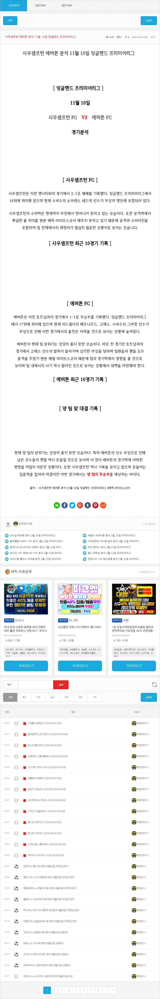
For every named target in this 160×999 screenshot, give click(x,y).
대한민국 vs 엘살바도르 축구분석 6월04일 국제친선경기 (50, 921)
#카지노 (19, 650)
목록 (10, 20)
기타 (95, 697)
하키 (81, 697)
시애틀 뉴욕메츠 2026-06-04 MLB (44, 723)
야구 (38, 697)
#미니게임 (135, 653)
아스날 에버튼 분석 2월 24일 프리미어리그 (32, 535)
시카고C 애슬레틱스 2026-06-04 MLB (46, 811)
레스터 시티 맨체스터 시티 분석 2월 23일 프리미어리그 (37, 553)
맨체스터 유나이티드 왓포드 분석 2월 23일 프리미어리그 (37, 547)
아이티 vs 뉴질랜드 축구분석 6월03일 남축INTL (45, 932)
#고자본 (145, 653)
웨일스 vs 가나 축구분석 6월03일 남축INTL (43, 943)
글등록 (149, 20)
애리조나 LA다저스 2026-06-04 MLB (46, 855)
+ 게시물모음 (149, 523)
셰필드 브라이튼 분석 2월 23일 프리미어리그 (112, 535)
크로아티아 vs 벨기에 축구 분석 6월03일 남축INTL (47, 965)
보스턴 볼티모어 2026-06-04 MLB (44, 745)
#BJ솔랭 (118, 650)
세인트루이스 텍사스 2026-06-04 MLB (47, 800)
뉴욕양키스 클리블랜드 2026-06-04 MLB (48, 756)
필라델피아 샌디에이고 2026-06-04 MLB (48, 734)
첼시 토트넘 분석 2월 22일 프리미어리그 (109, 553)
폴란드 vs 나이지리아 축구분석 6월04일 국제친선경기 (49, 899)
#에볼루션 (30, 650)
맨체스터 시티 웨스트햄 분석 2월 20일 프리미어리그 (115, 559)
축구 (24, 697)
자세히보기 (26, 666)
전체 (10, 697)
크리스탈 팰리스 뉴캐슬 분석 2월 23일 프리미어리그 (37, 559)
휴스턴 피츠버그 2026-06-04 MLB (44, 822)
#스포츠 (10, 650)
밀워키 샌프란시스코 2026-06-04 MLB (47, 789)
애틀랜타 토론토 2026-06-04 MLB (44, 778)
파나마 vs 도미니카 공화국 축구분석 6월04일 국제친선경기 (51, 910)
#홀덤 (22, 653)
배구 (66, 697)
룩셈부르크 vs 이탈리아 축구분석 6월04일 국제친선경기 (50, 888)
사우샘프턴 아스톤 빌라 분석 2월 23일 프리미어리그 (115, 541)
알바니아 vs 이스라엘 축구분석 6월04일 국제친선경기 (49, 877)
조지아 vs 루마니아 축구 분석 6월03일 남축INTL (46, 954)
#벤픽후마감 (130, 650)
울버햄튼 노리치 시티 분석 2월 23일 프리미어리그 (36, 541)
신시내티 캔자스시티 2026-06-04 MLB (47, 767)
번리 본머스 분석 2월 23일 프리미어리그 (109, 547)
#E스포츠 (31, 653)
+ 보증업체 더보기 (146, 571)
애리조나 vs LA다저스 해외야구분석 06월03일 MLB (47, 976)
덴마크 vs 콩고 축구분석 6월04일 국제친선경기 (45, 866)
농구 (52, 697)
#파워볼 (64, 650)
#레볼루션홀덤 (88, 653)
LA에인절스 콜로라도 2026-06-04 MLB (47, 844)
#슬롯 (15, 653)
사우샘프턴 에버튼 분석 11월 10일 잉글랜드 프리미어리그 (72, 488)
